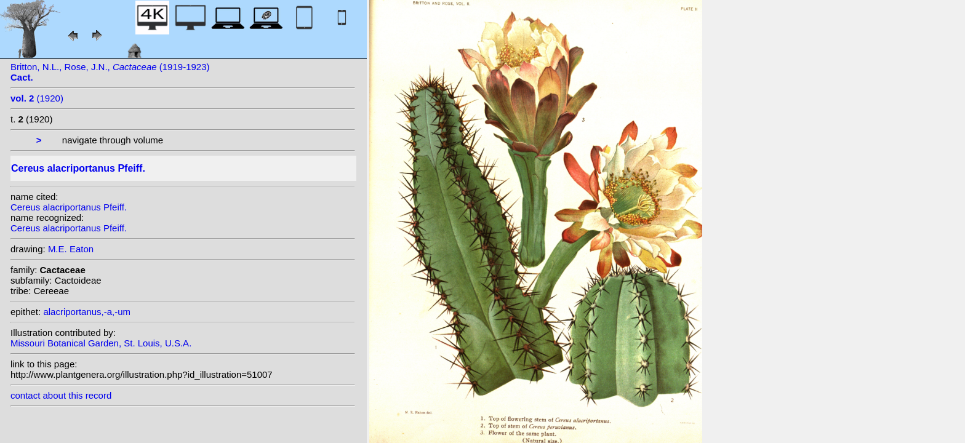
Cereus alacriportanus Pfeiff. (68, 207)
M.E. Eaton (71, 249)
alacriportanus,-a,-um (86, 311)
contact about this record (60, 395)
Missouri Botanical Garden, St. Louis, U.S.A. (100, 343)
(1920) (36, 98)
